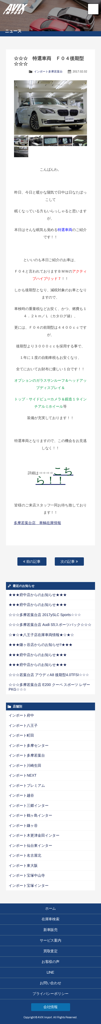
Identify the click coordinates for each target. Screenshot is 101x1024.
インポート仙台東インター (30, 845)
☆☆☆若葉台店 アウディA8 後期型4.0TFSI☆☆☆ (49, 675)
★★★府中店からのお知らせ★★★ (38, 595)
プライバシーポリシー (50, 994)
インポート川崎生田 (25, 765)
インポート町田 (21, 735)
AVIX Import (15, 8)
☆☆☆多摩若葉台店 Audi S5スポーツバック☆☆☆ (50, 625)
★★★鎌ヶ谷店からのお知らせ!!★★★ (40, 645)
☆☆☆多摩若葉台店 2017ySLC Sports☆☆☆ (45, 615)
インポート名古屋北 (25, 855)
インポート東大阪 (23, 865)
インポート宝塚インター (29, 885)
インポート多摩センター (29, 745)
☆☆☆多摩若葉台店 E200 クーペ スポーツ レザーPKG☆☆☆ (49, 687)
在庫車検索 (51, 919)
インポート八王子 (23, 725)
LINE (50, 972)
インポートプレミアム (27, 785)
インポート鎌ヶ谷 (23, 825)
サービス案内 (51, 940)
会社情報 (50, 1007)
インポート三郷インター (29, 805)
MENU (93, 9)
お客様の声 (51, 962)
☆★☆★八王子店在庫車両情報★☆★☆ (41, 635)
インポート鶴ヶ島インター (30, 815)
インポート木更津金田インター (34, 835)
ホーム (50, 908)
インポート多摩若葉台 (48, 71)
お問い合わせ (51, 983)
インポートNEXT (22, 775)
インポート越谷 (21, 795)
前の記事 (32, 561)
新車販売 (50, 930)
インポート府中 (21, 715)
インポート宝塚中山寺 (27, 875)
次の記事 (69, 561)
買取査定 (50, 951)
